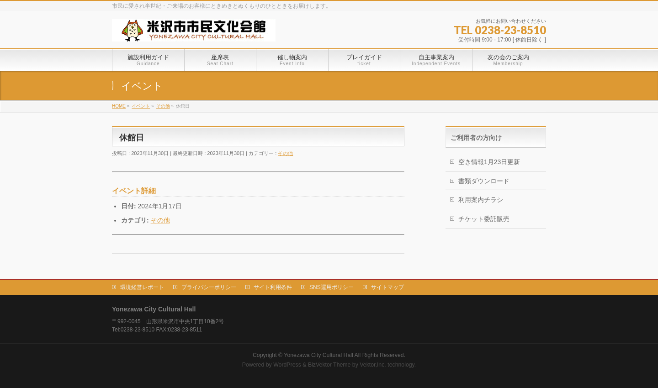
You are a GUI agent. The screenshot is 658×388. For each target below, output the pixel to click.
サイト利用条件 (273, 287)
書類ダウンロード (483, 181)
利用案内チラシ (480, 199)
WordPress (287, 365)
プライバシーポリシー (208, 287)
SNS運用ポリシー (331, 287)
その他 (285, 153)
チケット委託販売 (483, 218)
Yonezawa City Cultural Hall (318, 355)
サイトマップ (387, 287)
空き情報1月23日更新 (489, 162)
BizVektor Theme (329, 365)
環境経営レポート (142, 287)
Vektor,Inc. (373, 365)
